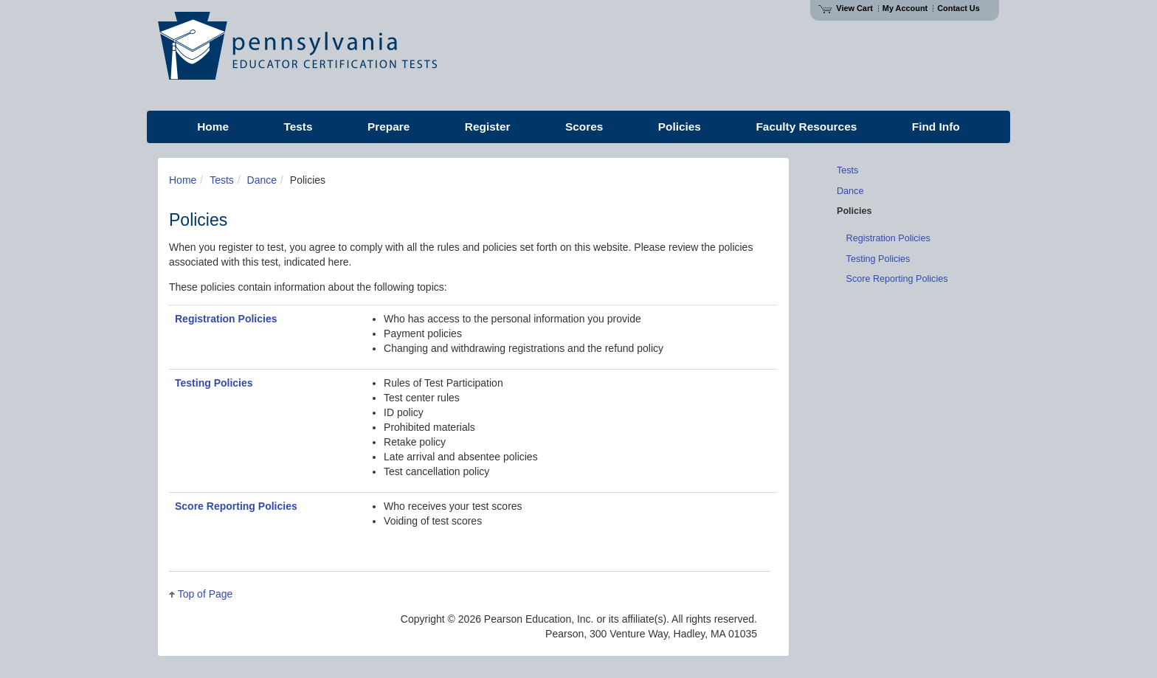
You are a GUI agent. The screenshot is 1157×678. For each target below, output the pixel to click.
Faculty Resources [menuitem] (806, 126)
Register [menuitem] (488, 126)
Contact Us (958, 8)
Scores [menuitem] (584, 126)
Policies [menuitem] (679, 126)
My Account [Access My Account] (905, 8)
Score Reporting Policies (236, 506)
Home (182, 180)
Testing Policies (214, 383)
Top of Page (205, 594)
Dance (262, 180)
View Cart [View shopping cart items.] (845, 8)
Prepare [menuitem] (388, 126)
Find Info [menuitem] (936, 126)
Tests (222, 180)
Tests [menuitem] (297, 126)
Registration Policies (226, 319)
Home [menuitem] (213, 126)
